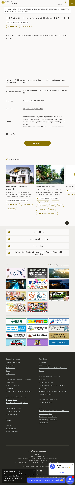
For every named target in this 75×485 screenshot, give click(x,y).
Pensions (53, 213)
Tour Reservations (11, 414)
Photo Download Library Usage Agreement (52, 385)
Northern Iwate (10, 374)
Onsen (52, 205)
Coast (8, 371)
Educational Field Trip (45, 403)
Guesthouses (26, 26)
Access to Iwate (11, 429)
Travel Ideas (9, 388)
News (40, 408)
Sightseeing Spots (13, 26)
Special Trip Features (12, 385)
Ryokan (51, 209)
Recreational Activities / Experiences (17, 403)
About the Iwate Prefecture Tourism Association (37, 466)
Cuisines (8, 406)
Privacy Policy (43, 423)
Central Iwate (10, 365)
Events (8, 420)
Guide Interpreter (44, 365)
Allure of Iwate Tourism (13, 362)
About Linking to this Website (48, 417)
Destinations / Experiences (16, 397)
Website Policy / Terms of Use (48, 420)
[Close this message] (69, 9)
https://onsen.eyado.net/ (33, 109)
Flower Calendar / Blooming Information (18, 391)
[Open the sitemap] (72, 3)
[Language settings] (65, 3)
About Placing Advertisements (59, 265)
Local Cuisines (26, 204)
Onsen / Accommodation (13, 409)
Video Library (43, 388)
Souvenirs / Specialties (13, 412)
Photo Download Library (46, 382)
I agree (29, 476)
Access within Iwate (12, 432)
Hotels (60, 205)
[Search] (60, 3)
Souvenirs (55, 202)
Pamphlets (42, 379)
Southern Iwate (10, 368)
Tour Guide (42, 362)
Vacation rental (42, 213)
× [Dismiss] (72, 464)
